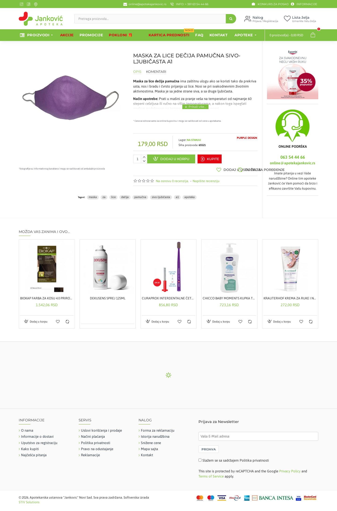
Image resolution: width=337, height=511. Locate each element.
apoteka (189, 195)
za (104, 195)
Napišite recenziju (206, 179)
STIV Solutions (29, 500)
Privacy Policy (289, 469)
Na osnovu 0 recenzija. (172, 179)
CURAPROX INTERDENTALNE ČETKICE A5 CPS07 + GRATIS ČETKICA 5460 (168, 296)
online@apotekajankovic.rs (292, 163)
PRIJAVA (208, 447)
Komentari (156, 72)
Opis (137, 72)
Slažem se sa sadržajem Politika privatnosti (235, 458)
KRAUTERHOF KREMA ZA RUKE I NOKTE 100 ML (290, 296)
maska (93, 195)
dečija (125, 195)
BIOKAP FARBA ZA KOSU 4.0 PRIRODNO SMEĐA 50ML (46, 296)
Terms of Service (211, 474)
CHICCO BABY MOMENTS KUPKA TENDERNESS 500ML (229, 296)
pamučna (140, 195)
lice (113, 195)
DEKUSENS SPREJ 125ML (107, 296)
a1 (177, 195)
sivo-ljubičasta (161, 195)
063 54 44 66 (292, 157)
